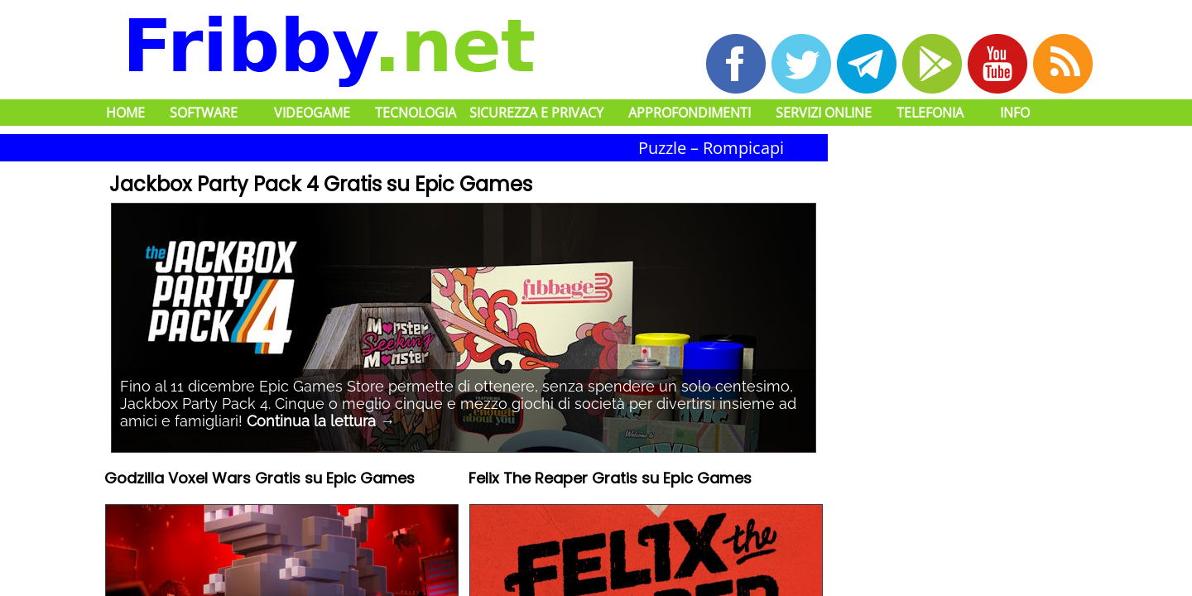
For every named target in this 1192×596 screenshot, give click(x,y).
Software (204, 112)
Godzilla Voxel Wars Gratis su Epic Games (259, 479)
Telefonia (930, 112)
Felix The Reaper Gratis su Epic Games (610, 479)
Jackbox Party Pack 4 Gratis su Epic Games (320, 184)
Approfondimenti (689, 112)
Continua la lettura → (321, 421)
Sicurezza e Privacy (536, 112)
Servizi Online (824, 112)
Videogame (312, 112)
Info (1015, 112)
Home (125, 112)
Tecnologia (415, 112)
